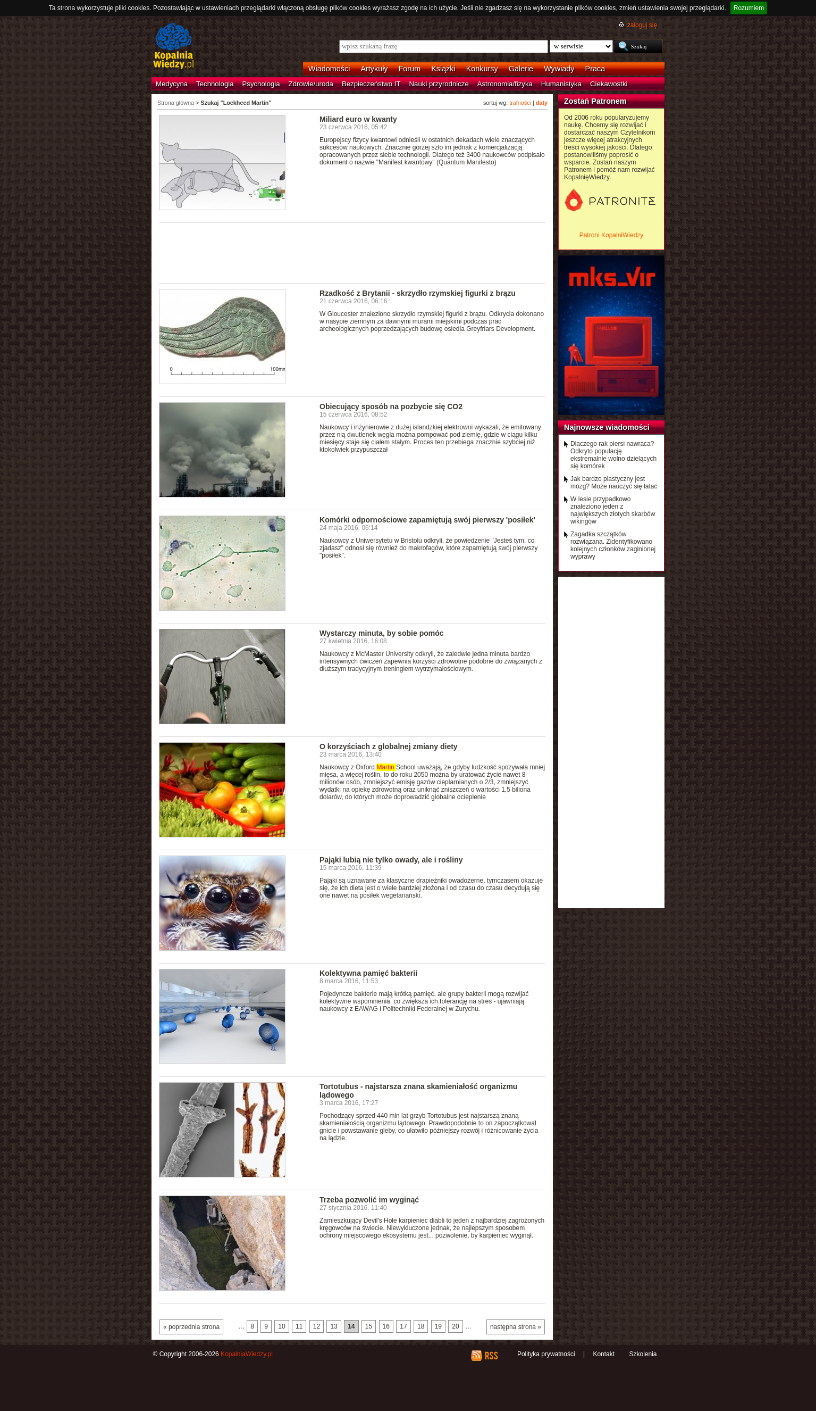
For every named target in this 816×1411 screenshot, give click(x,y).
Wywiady (559, 68)
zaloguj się (642, 25)
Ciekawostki (608, 84)
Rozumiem (749, 8)
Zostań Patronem (595, 101)
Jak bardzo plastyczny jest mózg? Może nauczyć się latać (613, 482)
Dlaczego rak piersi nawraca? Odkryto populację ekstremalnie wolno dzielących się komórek (613, 455)
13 (333, 1326)
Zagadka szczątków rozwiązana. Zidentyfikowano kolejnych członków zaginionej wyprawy (612, 545)
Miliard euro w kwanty (358, 119)
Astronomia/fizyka (505, 84)
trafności (520, 102)
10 (281, 1326)
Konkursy (482, 68)
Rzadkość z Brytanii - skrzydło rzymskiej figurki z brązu (417, 293)
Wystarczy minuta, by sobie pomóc (381, 633)
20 (455, 1326)
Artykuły (374, 68)
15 (368, 1326)
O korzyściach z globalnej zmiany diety (388, 746)
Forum (410, 68)
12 (316, 1326)
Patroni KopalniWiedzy (611, 235)
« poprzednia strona (191, 1327)
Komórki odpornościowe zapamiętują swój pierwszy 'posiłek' (427, 520)
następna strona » (515, 1327)
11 (299, 1326)
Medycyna (172, 84)
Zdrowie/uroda (311, 84)
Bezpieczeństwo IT (371, 84)
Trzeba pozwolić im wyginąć (369, 1200)
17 (403, 1326)
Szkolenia (643, 1354)
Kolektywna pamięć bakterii (368, 973)
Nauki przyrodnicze (439, 84)
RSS (491, 1355)
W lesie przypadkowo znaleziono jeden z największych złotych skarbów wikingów (612, 510)
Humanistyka (561, 84)
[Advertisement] (352, 252)
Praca (595, 68)
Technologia (214, 84)
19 (438, 1326)
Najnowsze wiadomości (607, 427)
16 (386, 1326)
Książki (443, 68)
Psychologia (261, 84)
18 (420, 1326)
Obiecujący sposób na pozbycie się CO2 (390, 406)
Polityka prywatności (546, 1354)
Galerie (521, 68)
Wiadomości (329, 68)
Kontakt (604, 1354)
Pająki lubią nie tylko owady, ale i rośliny (391, 860)
